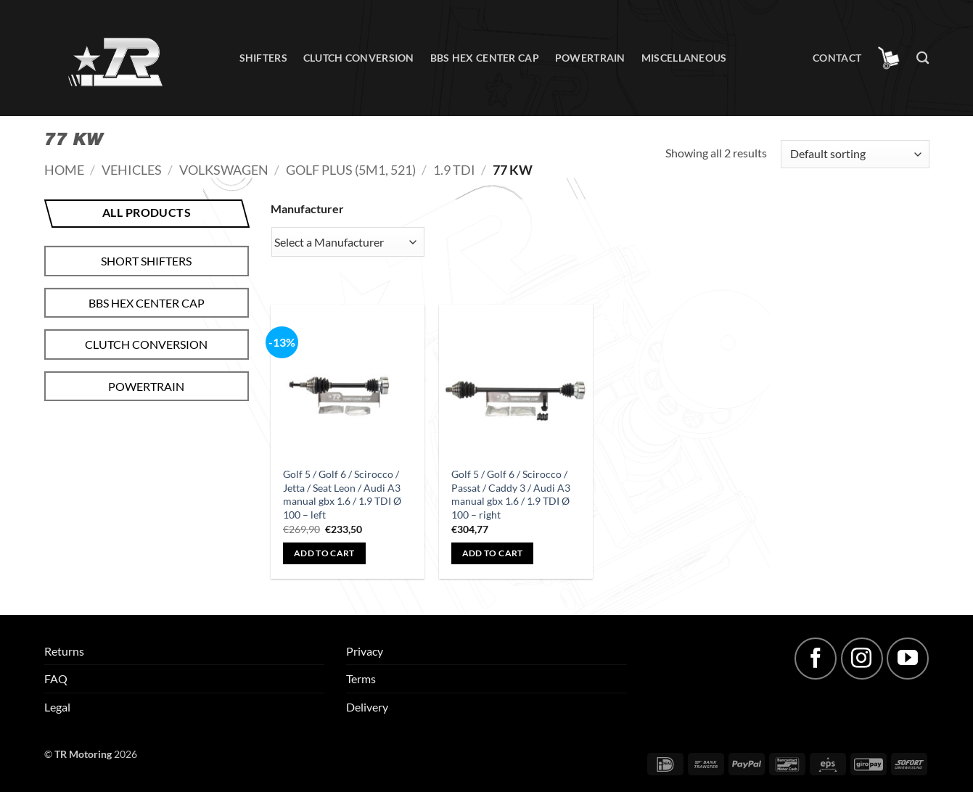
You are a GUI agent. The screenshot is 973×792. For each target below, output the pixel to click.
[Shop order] (855, 154)
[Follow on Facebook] (816, 659)
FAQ (55, 678)
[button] (888, 58)
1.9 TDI (454, 170)
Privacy (364, 651)
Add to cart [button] (324, 553)
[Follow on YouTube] (908, 659)
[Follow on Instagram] (862, 659)
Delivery (367, 707)
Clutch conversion (358, 57)
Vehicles (132, 170)
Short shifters (146, 261)
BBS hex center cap (484, 57)
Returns (64, 651)
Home (64, 170)
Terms (361, 678)
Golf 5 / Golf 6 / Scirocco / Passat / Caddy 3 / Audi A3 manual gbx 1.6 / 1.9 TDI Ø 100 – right (510, 494)
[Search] (922, 58)
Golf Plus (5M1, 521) (351, 170)
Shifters (263, 57)
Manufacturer (307, 208)
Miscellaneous (684, 57)
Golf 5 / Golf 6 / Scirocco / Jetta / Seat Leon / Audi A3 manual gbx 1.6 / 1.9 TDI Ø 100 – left (342, 494)
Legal (57, 707)
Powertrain (590, 57)
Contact (837, 57)
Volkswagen (223, 170)
